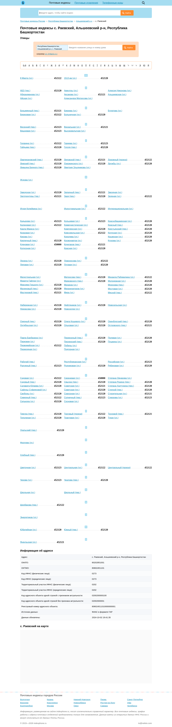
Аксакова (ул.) (71, 94)
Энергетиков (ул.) (28, 517)
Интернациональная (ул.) (120, 209)
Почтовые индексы (59, 2)
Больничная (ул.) (72, 114)
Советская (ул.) (71, 386)
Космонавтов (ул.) (73, 240)
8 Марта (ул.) (26, 78)
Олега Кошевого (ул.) (74, 321)
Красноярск (52, 703)
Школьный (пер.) (72, 492)
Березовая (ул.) (28, 114)
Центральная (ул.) (73, 467)
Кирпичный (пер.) (28, 240)
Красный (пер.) (115, 225)
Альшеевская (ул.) (117, 94)
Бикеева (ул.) (70, 111)
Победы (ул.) (70, 345)
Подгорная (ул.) (72, 349)
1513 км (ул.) (70, 78)
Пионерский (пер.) (73, 342)
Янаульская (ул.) (28, 542)
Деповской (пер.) (72, 160)
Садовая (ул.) (27, 378)
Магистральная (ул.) (30, 277)
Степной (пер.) (115, 390)
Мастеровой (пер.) (29, 292)
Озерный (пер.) (27, 321)
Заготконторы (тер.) (30, 196)
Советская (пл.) (72, 390)
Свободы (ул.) (27, 393)
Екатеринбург (26, 706)
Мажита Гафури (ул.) (30, 281)
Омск (76, 706)
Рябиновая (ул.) (116, 366)
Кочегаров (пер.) (72, 244)
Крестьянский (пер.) (118, 229)
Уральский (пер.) (28, 430)
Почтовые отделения (86, 2)
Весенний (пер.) (28, 127)
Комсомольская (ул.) (74, 233)
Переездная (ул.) (28, 349)
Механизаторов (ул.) (74, 289)
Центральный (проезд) (119, 467)
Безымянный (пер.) (29, 111)
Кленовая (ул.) (27, 244)
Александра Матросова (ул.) (78, 98)
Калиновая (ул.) (28, 225)
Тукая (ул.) (113, 418)
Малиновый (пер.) (29, 289)
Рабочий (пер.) (27, 362)
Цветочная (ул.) (28, 467)
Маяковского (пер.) (73, 281)
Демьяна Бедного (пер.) (32, 167)
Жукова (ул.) (26, 180)
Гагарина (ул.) (27, 143)
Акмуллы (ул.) (71, 90)
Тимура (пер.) (27, 414)
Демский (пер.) (27, 163)
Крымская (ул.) (115, 237)
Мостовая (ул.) (115, 289)
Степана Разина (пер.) (119, 382)
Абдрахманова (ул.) (30, 94)
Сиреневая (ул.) (72, 378)
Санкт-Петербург (135, 699)
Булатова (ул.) (115, 111)
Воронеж (24, 703)
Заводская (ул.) (27, 192)
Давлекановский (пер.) (31, 160)
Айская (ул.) (26, 98)
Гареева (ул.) (70, 143)
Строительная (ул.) (117, 393)
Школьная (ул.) (27, 492)
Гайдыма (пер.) (27, 147)
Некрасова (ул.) (28, 309)
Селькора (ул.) (27, 401)
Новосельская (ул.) (117, 305)
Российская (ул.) (116, 362)
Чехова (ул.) (26, 480)
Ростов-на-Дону (107, 703)
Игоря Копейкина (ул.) (31, 209)
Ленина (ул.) (26, 261)
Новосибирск (80, 703)
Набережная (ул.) (29, 305)
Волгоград (25, 699)
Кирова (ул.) (26, 237)
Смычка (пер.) (71, 382)
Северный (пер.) (28, 397)
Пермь (103, 699)
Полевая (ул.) (114, 338)
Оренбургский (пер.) (118, 321)
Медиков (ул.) (71, 285)
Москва (50, 706)
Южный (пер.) (71, 530)
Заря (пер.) (69, 196)
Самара (104, 706)
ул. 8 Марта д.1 (51, 54)
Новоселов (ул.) (72, 309)
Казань (50, 699)
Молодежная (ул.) (117, 281)
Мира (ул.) (69, 292)
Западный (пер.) (72, 192)
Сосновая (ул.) (71, 401)
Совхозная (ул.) (72, 393)
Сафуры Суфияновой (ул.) (33, 390)
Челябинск (132, 706)
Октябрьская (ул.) (29, 325)
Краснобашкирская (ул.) (120, 221)
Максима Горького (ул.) (31, 285)
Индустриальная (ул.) (75, 209)
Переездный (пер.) (73, 338)
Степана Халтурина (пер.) (121, 386)
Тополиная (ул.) (28, 418)
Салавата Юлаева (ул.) (31, 386)
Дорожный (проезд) (117, 160)
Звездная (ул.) (115, 192)
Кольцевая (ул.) (72, 221)
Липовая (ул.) (26, 265)
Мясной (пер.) (115, 293)
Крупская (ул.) (115, 233)
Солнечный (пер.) (73, 397)
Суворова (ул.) (115, 397)
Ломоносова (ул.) (72, 261)
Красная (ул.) (70, 248)
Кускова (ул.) (114, 240)
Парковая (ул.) (27, 341)
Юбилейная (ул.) (28, 530)
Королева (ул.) (71, 237)
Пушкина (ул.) (115, 342)
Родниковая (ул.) (72, 366)
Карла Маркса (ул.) (29, 229)
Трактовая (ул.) (71, 418)
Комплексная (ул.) (73, 229)
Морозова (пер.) (116, 285)
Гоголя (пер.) (70, 147)
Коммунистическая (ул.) (76, 225)
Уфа (129, 703)
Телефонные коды (112, 2)
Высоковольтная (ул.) (74, 131)
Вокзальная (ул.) (72, 127)
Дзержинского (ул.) (73, 163)
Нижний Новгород (82, 699)
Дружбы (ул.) (114, 163)
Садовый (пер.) (27, 382)
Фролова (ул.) (27, 443)
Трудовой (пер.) (115, 414)
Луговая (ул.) (70, 265)
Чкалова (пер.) (71, 480)
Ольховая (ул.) (71, 325)
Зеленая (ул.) (114, 196)
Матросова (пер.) (72, 277)
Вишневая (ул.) (27, 131)
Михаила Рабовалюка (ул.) (121, 277)
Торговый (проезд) (73, 414)
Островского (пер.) (117, 325)
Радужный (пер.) (28, 366)
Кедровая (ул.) (27, 233)
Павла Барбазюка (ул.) (31, 338)
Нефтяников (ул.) (72, 305)
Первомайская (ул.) (30, 345)
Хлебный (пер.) (27, 455)
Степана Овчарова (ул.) (120, 378)
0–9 (24, 65)
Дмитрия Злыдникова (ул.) (77, 167)
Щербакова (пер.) (29, 505)
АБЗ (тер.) (25, 90)
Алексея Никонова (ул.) (119, 90)
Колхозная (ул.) (27, 248)
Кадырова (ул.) (27, 221)
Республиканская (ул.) (75, 362)
